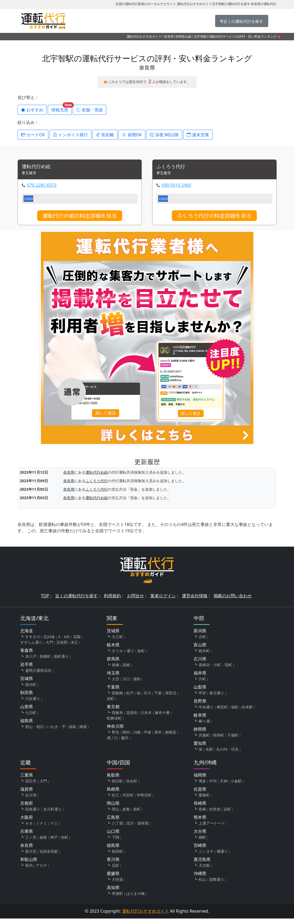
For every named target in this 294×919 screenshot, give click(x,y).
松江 (115, 795)
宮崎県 (200, 846)
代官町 (128, 795)
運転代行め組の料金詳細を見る (79, 216)
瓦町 (115, 865)
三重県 (26, 775)
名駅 (209, 749)
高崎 (126, 665)
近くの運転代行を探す (76, 596)
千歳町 (232, 735)
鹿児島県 (202, 860)
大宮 (115, 679)
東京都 (113, 707)
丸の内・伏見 (227, 749)
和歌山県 (28, 860)
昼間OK (132, 135)
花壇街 (131, 713)
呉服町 (204, 735)
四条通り (32, 809)
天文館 (204, 865)
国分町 (30, 684)
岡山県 (113, 804)
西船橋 (117, 693)
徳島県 (113, 846)
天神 (223, 781)
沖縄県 (200, 874)
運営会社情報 (194, 596)
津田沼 (170, 693)
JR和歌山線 (183, 36)
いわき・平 (56, 727)
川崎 (136, 732)
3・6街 (64, 637)
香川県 (113, 860)
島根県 (113, 789)
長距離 (105, 135)
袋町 (234, 707)
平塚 (147, 732)
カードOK (33, 135)
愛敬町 (204, 795)
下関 (115, 837)
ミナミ (41, 823)
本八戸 (30, 656)
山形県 (26, 707)
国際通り (216, 879)
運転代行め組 (38, 167)
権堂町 (222, 707)
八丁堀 (117, 823)
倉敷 (126, 809)
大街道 (117, 879)
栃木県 (113, 645)
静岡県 (200, 730)
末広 (74, 642)
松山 (202, 879)
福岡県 (200, 775)
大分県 (200, 832)
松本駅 (247, 707)
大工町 (117, 637)
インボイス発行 (70, 135)
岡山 (115, 809)
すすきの (32, 637)
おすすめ (32, 110)
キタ (29, 823)
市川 (147, 693)
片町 (202, 679)
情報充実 (61, 109)
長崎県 (200, 804)
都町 (202, 837)
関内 (126, 732)
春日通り (216, 693)
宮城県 (26, 679)
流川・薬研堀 (137, 823)
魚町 (64, 837)
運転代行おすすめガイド (144, 36)
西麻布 (117, 713)
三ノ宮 (30, 837)
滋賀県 (26, 789)
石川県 (200, 659)
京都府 (26, 804)
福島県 (26, 721)
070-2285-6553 (42, 186)
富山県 (200, 645)
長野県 (200, 701)
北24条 (49, 637)
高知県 (113, 888)
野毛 (115, 732)
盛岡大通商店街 (38, 670)
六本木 (146, 713)
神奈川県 (115, 727)
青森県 (26, 651)
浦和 (136, 679)
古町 (202, 637)
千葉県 (113, 687)
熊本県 (200, 818)
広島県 (113, 818)
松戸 (130, 693)
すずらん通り (31, 642)
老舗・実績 (89, 110)
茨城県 (113, 631)
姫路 (43, 837)
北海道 (26, 631)
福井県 (200, 673)
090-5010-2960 (176, 186)
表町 (136, 809)
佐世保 (214, 809)
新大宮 (30, 851)
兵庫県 (26, 832)
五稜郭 (61, 642)
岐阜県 (200, 715)
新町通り (61, 656)
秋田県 (26, 693)
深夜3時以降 (164, 135)
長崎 (202, 809)
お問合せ (135, 596)
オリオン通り (123, 651)
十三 (54, 823)
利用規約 (112, 596)
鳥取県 (113, 775)
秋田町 (117, 851)
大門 (49, 642)
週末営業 (198, 135)
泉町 (141, 651)
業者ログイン (163, 596)
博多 (202, 781)
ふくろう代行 (172, 167)
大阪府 (26, 818)
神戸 (54, 837)
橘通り (222, 851)
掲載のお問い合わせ (233, 596)
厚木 (158, 732)
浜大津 (30, 795)
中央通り (206, 707)
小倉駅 (236, 781)
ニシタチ (206, 851)
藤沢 (125, 738)
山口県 (113, 832)
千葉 (158, 693)
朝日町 (117, 781)
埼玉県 (113, 673)
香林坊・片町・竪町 (215, 665)
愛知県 (200, 744)
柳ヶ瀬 (204, 721)
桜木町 (204, 651)
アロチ (41, 865)
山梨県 (200, 687)
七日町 (30, 713)
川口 (126, 679)
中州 (213, 781)
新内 (29, 865)
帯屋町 (117, 893)
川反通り (32, 699)
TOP (45, 596)
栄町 (110, 699)
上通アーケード (212, 823)
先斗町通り (52, 809)
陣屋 (83, 727)
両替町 (218, 735)
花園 (76, 637)
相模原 (170, 732)
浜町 (227, 809)
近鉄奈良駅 (49, 851)
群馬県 (113, 659)
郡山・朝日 (34, 727)
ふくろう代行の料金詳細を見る (214, 216)
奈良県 (169, 36)
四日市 (30, 781)
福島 (72, 727)
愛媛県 (113, 874)
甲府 (202, 693)
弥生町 (131, 781)
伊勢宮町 (144, 795)
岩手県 (26, 665)
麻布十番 (162, 713)
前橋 (115, 665)
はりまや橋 (135, 893)
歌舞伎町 (114, 718)
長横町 (45, 656)
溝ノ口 (112, 738)
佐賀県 (200, 789)
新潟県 (200, 631)
